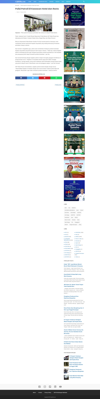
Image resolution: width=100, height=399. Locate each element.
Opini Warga (67, 222)
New (72, 217)
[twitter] (33, 78)
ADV (66, 207)
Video (80, 224)
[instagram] (44, 387)
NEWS (76, 217)
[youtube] (60, 387)
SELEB (66, 224)
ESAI (77, 210)
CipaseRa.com (53, 397)
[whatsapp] (56, 78)
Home (30, 1)
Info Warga (67, 215)
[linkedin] (55, 387)
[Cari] (84, 2)
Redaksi (68, 1)
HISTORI (79, 212)
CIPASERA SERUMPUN (70, 210)
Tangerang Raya (43, 1)
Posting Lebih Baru (20, 84)
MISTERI (78, 215)
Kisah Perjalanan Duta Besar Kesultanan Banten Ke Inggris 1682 (76, 364)
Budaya (58, 1)
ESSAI (81, 210)
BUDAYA (74, 207)
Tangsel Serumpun (73, 224)
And (69, 207)
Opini (78, 219)
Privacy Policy (48, 392)
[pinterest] (44, 78)
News (35, 1)
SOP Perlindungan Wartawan (60, 392)
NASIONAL (67, 217)
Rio (72, 222)
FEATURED (73, 212)
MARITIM (73, 215)
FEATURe (67, 212)
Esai (63, 1)
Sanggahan (77, 222)
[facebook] (21, 78)
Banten (51, 1)
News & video (67, 219)
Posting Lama (58, 84)
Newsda (73, 219)
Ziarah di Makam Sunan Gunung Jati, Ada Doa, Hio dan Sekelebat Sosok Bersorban (73, 331)
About (34, 392)
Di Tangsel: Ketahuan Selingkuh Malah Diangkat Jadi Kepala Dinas (76, 358)
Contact (40, 392)
